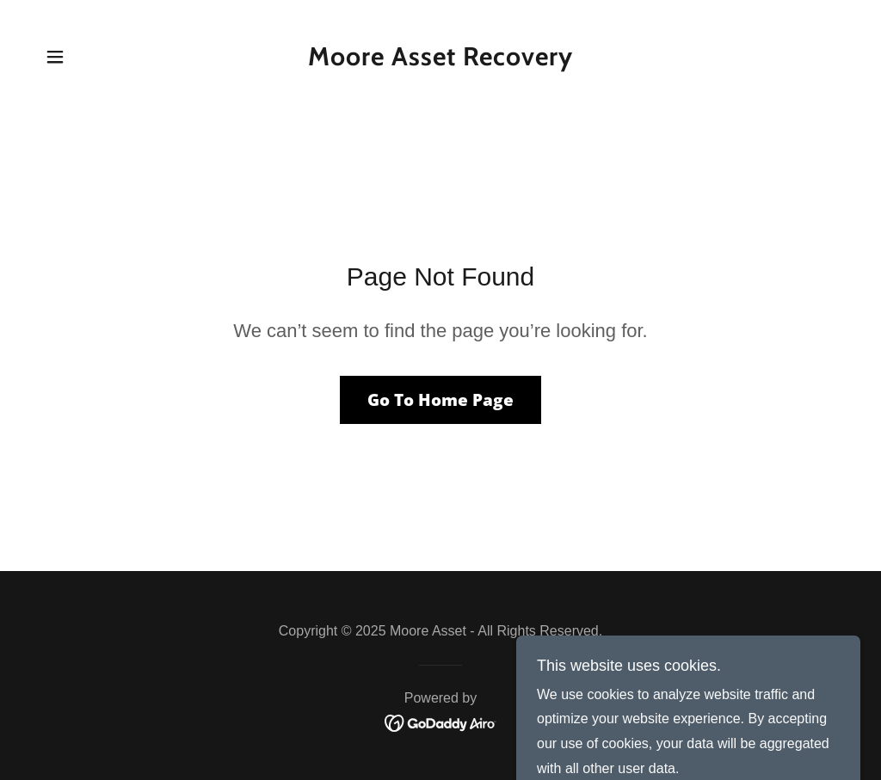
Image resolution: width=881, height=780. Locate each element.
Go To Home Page (440, 400)
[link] (440, 60)
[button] (55, 57)
